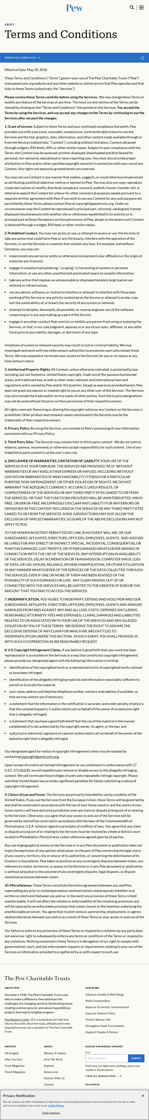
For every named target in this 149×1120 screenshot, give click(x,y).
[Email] (106, 1058)
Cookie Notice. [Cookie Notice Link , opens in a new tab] (56, 1106)
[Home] (37, 978)
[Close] (143, 1096)
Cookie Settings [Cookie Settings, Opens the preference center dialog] (51, 1113)
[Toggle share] (142, 57)
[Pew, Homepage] (74, 7)
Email (87, 1052)
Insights (10, 1046)
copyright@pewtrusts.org (40, 757)
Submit (136, 1058)
